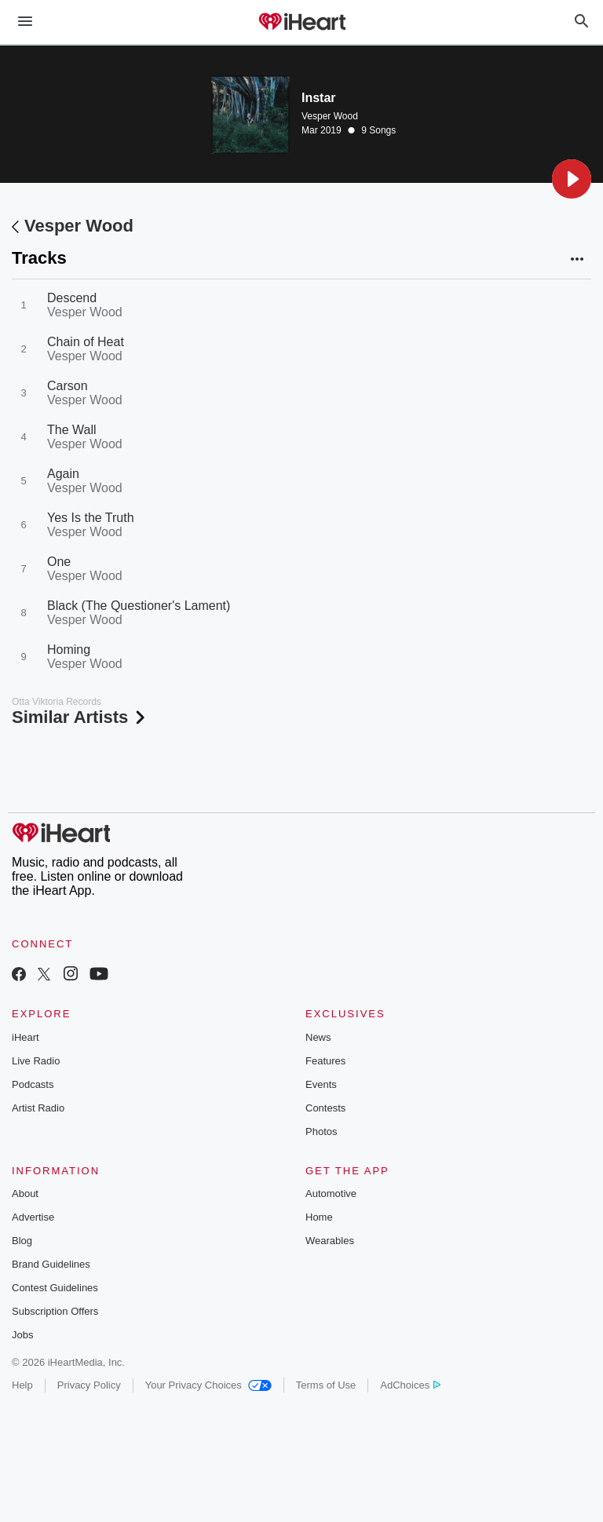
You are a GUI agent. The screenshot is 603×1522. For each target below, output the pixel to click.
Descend (72, 298)
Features (325, 1061)
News (318, 1037)
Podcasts (32, 1084)
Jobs (22, 1335)
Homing (68, 649)
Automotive (330, 1193)
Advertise (33, 1217)
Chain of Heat (85, 342)
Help (22, 1385)
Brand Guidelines (51, 1264)
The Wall (72, 429)
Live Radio (36, 1061)
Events (321, 1084)
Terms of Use (326, 1385)
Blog (22, 1240)
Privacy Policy (89, 1385)
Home (319, 1217)
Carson (67, 385)
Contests (325, 1108)
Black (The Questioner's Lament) (138, 605)
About (25, 1193)
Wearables (329, 1240)
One (59, 561)
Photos (321, 1131)
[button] (571, 179)
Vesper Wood (330, 116)
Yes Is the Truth (90, 517)
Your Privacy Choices (208, 1385)
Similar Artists (80, 717)
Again (63, 473)
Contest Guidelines (55, 1288)
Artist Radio (38, 1108)
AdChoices (410, 1385)
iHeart (25, 1037)
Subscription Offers (55, 1311)
